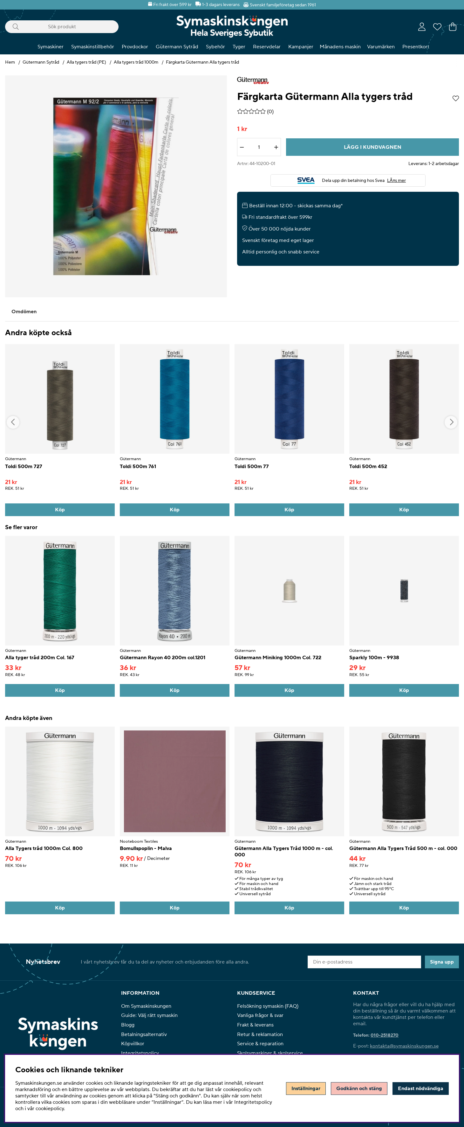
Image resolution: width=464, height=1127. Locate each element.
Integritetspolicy (140, 1053)
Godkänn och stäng (359, 1088)
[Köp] (60, 509)
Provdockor (135, 47)
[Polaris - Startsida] (232, 26)
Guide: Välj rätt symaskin (149, 1015)
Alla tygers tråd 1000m (136, 62)
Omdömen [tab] (24, 311)
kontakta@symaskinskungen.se (404, 1046)
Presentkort (415, 47)
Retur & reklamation (260, 1034)
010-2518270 (385, 1035)
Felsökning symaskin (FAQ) (267, 1006)
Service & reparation (260, 1044)
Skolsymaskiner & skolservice (270, 1053)
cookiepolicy (50, 1108)
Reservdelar (267, 47)
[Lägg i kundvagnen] (372, 147)
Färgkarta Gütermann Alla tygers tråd (202, 62)
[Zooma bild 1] (116, 186)
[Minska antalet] (241, 147)
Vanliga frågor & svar (260, 1015)
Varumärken (381, 47)
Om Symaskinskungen (146, 1006)
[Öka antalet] (276, 147)
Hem (10, 62)
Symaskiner (51, 47)
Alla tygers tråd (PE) (86, 62)
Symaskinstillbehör (92, 47)
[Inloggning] (422, 26)
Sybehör (215, 47)
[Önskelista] (437, 26)
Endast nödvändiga (420, 1088)
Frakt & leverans (255, 1025)
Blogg (127, 1025)
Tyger (239, 47)
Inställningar (305, 1088)
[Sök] (62, 26)
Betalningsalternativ (144, 1034)
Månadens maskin (340, 47)
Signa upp (442, 962)
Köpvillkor (132, 1044)
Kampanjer (300, 47)
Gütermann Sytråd (177, 47)
